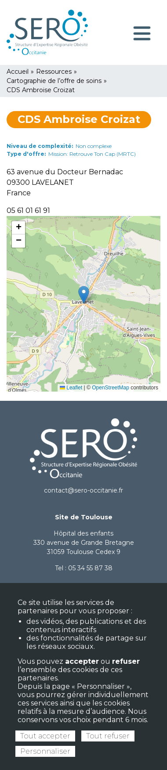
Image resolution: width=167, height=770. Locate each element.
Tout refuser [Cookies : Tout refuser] (108, 736)
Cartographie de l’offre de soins (54, 81)
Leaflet (71, 388)
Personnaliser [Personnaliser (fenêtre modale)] (45, 751)
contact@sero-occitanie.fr (83, 490)
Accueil (18, 72)
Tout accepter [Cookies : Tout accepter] (45, 736)
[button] (83, 295)
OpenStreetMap (110, 388)
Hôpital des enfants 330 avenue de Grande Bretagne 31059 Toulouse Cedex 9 (83, 542)
